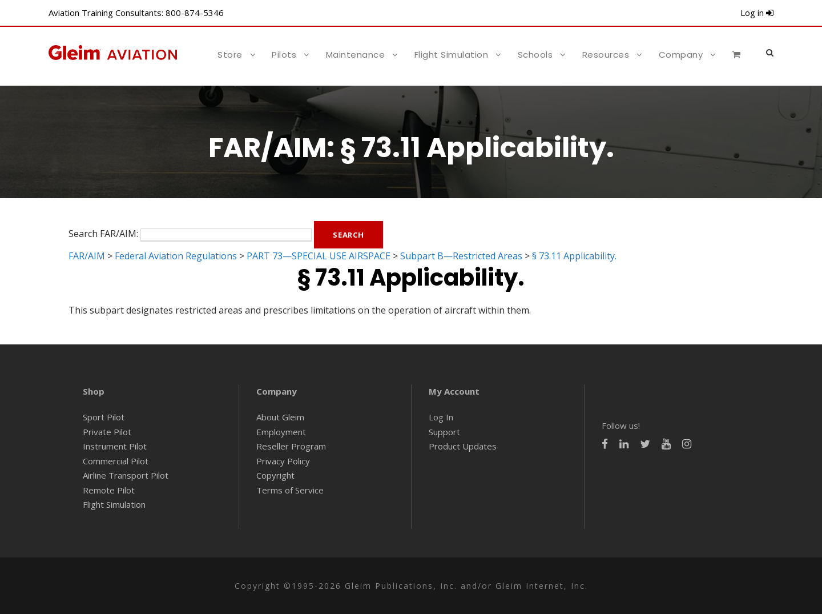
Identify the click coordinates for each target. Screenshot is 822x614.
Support (444, 432)
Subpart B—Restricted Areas (461, 256)
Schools (535, 55)
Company (681, 55)
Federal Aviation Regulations (176, 256)
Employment (281, 432)
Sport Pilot (103, 417)
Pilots (284, 55)
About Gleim (280, 417)
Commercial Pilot (115, 461)
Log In (441, 417)
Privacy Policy (283, 461)
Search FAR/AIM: (103, 233)
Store (230, 55)
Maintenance (355, 55)
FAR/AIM (86, 256)
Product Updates (463, 446)
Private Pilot (107, 432)
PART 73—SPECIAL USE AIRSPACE (318, 256)
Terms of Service (290, 490)
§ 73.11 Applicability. (574, 256)
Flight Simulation (451, 55)
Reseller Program (291, 446)
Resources (606, 55)
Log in (756, 12)
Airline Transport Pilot (125, 475)
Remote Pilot (109, 490)
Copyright (275, 475)
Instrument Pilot (115, 446)
